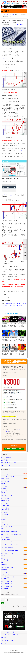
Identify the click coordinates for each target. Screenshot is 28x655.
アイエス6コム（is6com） (8, 542)
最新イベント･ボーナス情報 (8, 463)
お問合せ (3, 643)
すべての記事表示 (6, 457)
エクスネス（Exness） (7, 547)
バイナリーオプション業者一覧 (9, 635)
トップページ (4, 14)
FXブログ (11, 14)
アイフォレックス (6, 58)
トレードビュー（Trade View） (9, 531)
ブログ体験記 (19, 24)
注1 (21, 150)
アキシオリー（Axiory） (7, 495)
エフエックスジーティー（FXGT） (10, 550)
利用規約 (3, 637)
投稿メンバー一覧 (6, 465)
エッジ (13, 24)
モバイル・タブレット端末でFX (9, 632)
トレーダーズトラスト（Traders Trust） (11, 534)
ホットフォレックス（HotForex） (10, 544)
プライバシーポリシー (7, 640)
